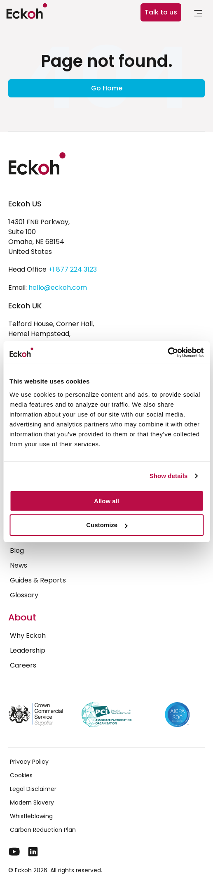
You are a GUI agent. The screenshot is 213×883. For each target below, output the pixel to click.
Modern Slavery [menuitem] (32, 802)
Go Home (106, 88)
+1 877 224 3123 (72, 269)
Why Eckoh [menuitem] (28, 635)
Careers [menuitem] (23, 665)
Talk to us (161, 12)
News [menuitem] (18, 565)
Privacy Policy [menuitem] (29, 762)
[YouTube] (14, 851)
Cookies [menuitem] (21, 775)
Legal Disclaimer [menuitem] (33, 789)
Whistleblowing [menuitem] (31, 816)
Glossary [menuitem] (24, 595)
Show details (169, 475)
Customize (106, 524)
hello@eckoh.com (57, 287)
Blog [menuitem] (17, 550)
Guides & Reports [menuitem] (38, 580)
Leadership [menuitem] (27, 650)
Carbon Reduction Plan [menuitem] (43, 830)
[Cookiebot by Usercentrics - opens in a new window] (167, 352)
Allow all (106, 500)
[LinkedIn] (33, 851)
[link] (198, 15)
